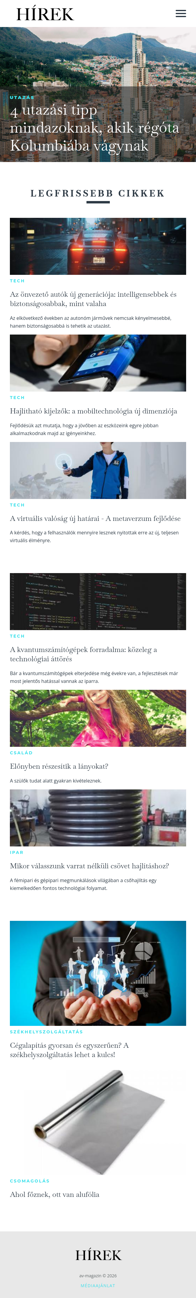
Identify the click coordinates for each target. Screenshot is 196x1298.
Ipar (17, 852)
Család (21, 753)
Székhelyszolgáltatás (46, 1032)
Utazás (22, 97)
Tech (17, 281)
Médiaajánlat (98, 1285)
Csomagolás (30, 1181)
